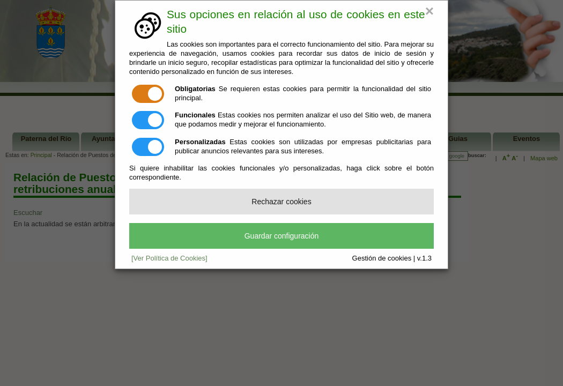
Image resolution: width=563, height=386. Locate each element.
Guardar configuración (282, 236)
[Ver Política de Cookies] (169, 258)
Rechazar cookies (281, 201)
